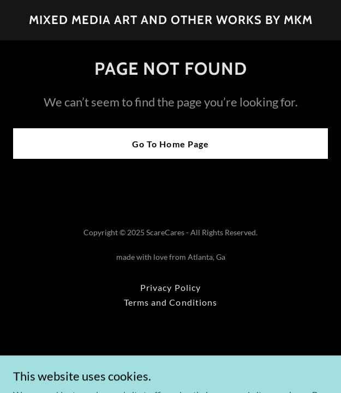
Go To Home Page (170, 144)
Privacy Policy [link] (170, 287)
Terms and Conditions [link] (170, 302)
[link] (171, 20)
